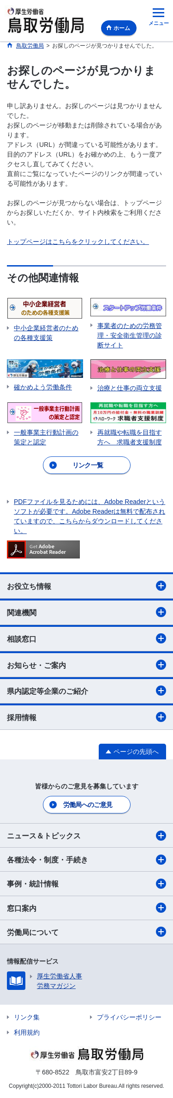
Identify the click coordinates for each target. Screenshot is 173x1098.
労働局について (86, 932)
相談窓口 (86, 638)
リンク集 (27, 1017)
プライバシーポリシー (129, 1017)
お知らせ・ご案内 (86, 665)
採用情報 (86, 717)
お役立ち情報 (86, 586)
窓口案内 (86, 908)
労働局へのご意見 (87, 804)
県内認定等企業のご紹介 (86, 690)
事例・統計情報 (86, 884)
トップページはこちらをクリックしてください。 (78, 241)
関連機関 (86, 612)
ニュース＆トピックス (86, 836)
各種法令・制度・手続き (86, 860)
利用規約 (27, 1032)
